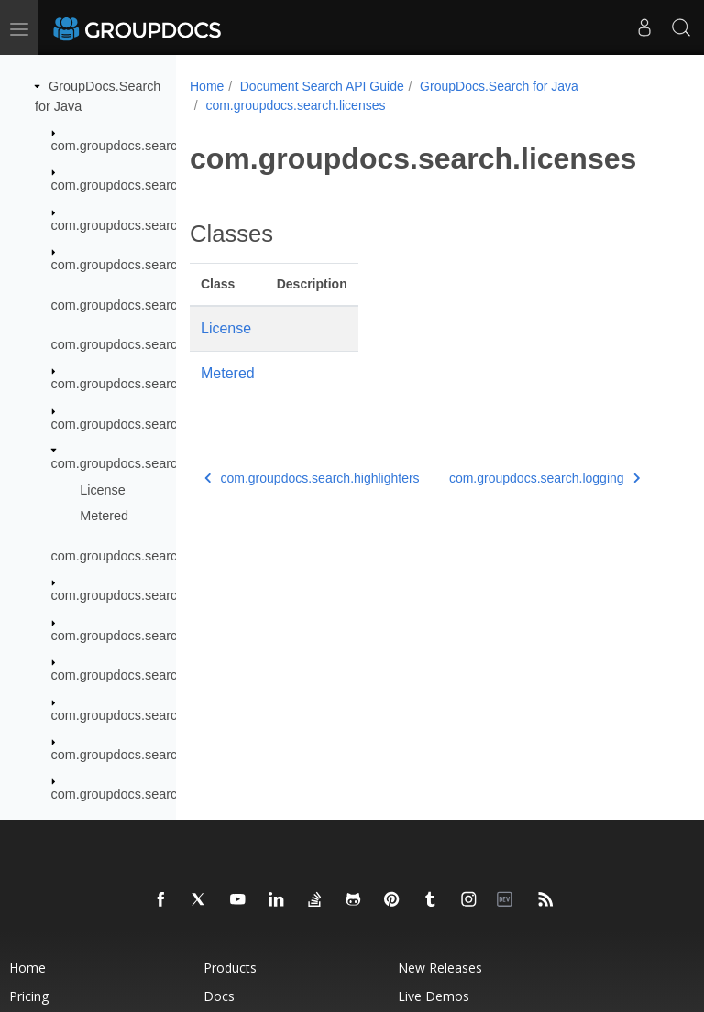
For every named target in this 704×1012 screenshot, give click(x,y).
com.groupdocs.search (118, 145)
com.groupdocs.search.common (145, 185)
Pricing (29, 996)
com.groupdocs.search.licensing (145, 383)
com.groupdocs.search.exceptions (151, 305)
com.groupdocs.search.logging (141, 556)
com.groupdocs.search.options (141, 595)
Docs (219, 996)
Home (207, 86)
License (103, 490)
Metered (104, 515)
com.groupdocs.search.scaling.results (161, 794)
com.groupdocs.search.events (139, 264)
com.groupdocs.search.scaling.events (161, 754)
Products (230, 967)
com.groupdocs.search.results (139, 635)
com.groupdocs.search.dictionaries (153, 225)
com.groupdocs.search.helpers (141, 344)
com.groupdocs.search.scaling (140, 675)
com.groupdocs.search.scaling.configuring (174, 715)
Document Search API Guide (322, 86)
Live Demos (433, 996)
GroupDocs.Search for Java (499, 86)
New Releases (440, 967)
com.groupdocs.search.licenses (143, 463)
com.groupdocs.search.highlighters (153, 424)
